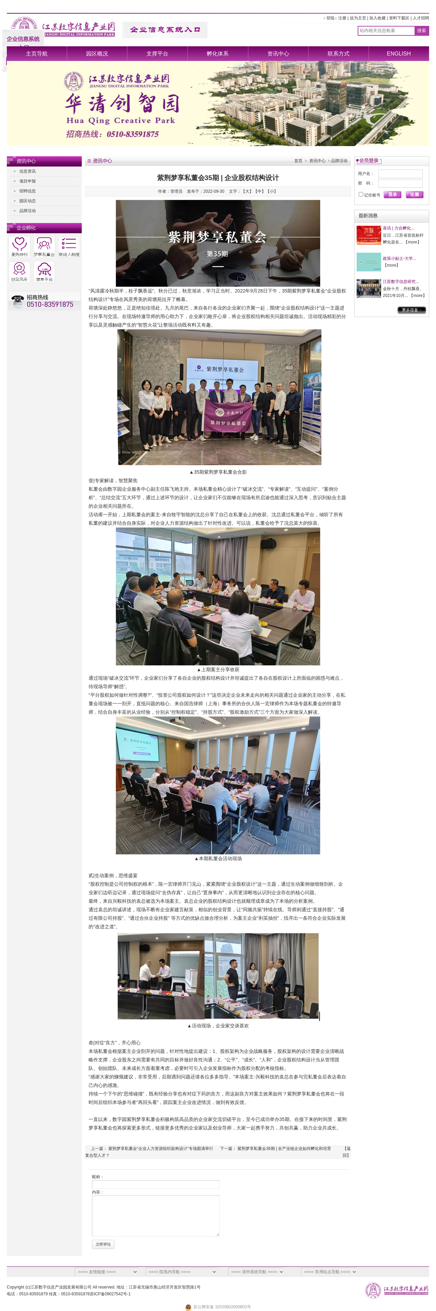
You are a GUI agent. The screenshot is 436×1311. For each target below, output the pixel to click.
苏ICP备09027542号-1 (110, 1294)
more (412, 242)
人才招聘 (421, 18)
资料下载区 (399, 18)
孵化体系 (218, 54)
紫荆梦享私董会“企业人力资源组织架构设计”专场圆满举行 (160, 1148)
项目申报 (27, 181)
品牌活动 (27, 210)
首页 (298, 160)
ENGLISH (399, 54)
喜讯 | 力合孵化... (398, 228)
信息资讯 (27, 171)
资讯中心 (278, 54)
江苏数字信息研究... (401, 281)
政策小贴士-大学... (399, 258)
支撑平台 (157, 54)
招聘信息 (27, 191)
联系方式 (338, 54)
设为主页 (358, 18)
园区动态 (27, 201)
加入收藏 (377, 18)
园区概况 (97, 54)
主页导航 (37, 54)
